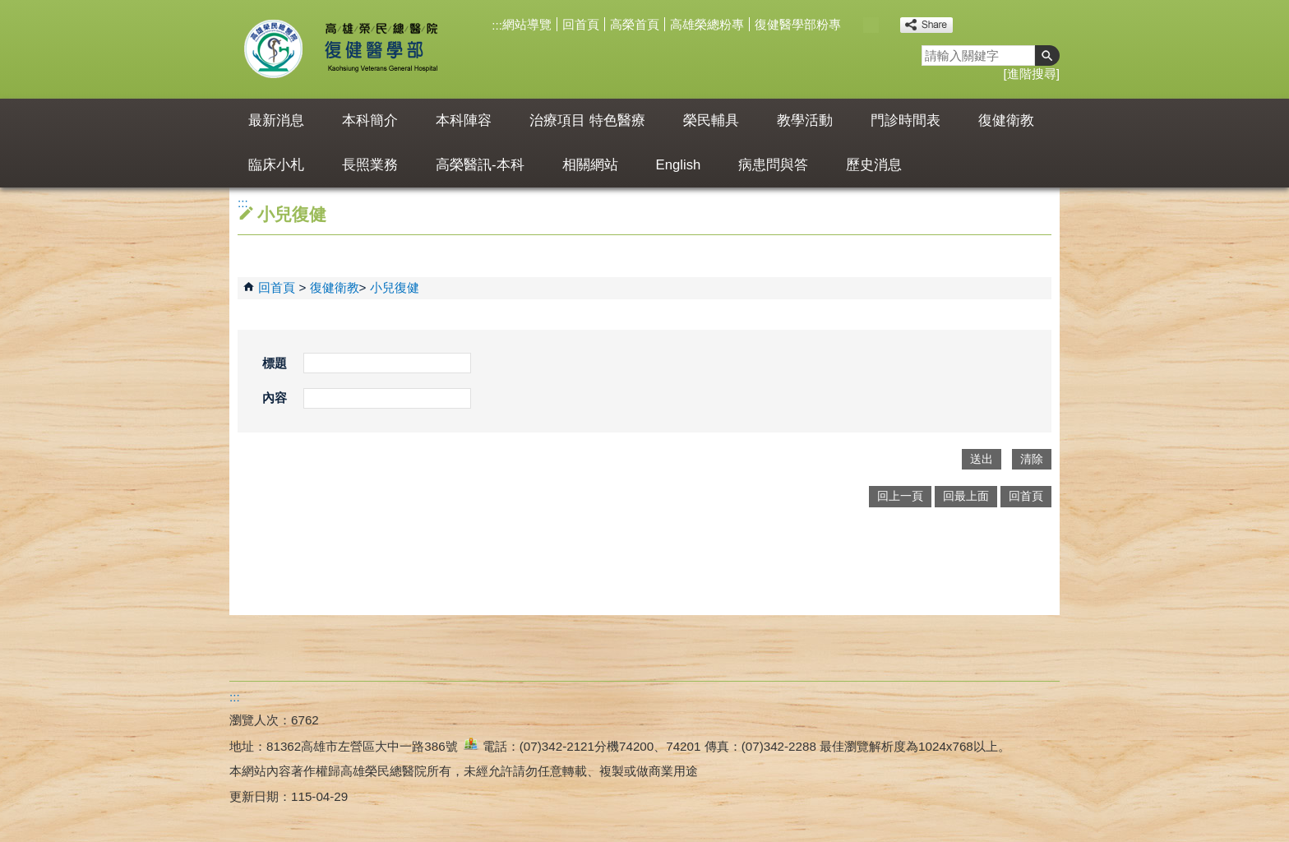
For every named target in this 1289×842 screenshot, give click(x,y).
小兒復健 (394, 287)
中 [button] (871, 25)
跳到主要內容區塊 (8, 8)
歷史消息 (874, 165)
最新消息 (276, 120)
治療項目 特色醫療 (587, 120)
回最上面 (966, 496)
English (678, 165)
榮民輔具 (711, 120)
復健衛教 (1006, 120)
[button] (1047, 55)
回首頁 (580, 24)
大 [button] (888, 25)
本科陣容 (464, 120)
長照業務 (370, 165)
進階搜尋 (1031, 74)
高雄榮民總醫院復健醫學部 (380, 49)
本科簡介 (370, 120)
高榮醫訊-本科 (480, 165)
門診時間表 (905, 120)
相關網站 (590, 165)
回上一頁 (900, 496)
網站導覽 (527, 24)
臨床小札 (276, 165)
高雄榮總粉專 (707, 24)
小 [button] (854, 25)
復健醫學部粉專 (798, 24)
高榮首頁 (634, 24)
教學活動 (805, 120)
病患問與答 (773, 165)
